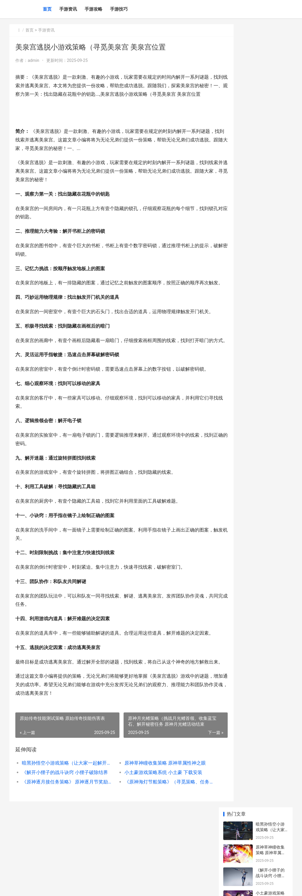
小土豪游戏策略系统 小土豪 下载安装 (153, 831)
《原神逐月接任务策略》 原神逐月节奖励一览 (63, 841)
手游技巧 (119, 9)
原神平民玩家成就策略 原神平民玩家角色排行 (270, 182)
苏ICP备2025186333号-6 (91, 887)
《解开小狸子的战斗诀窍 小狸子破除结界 (63, 831)
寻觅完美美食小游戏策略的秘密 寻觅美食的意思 (270, 362)
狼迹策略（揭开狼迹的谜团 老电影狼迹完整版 (270, 431)
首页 (47, 9)
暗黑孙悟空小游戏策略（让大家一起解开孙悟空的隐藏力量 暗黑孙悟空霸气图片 (63, 822)
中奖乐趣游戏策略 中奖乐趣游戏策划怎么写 (270, 205)
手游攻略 (93, 9)
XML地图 (119, 887)
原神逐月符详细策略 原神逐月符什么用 (270, 273)
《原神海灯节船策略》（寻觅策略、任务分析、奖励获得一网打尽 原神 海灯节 (155, 841)
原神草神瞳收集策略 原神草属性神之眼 (155, 822)
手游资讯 (68, 9)
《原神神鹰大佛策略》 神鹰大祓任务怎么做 (270, 228)
